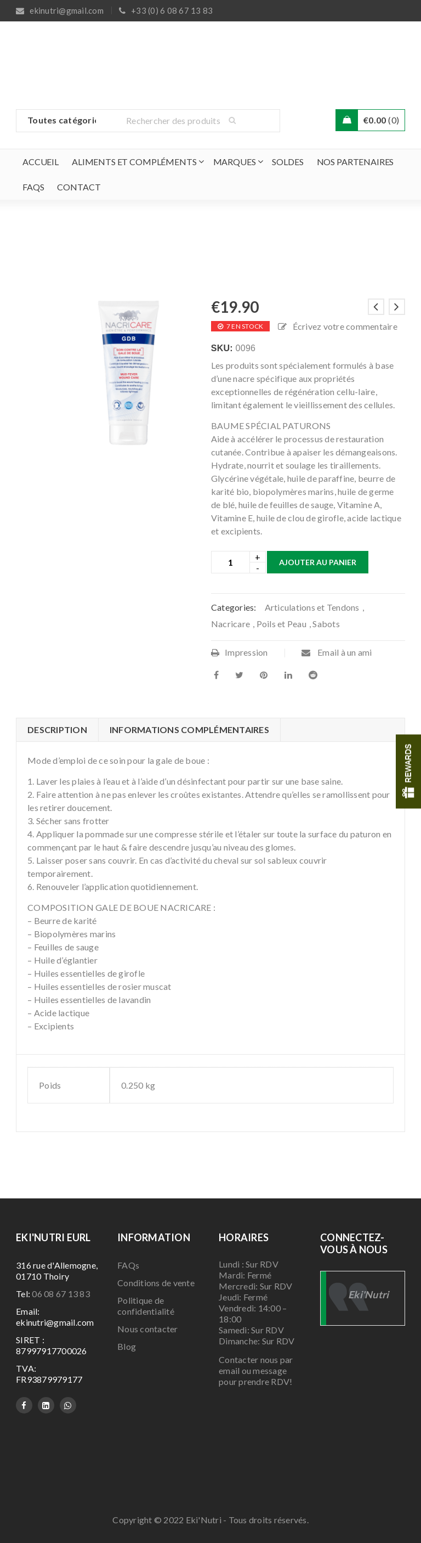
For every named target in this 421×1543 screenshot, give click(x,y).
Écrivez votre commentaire (345, 326)
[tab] (57, 730)
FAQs (128, 1265)
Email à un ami (336, 652)
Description (57, 729)
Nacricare (230, 623)
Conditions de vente (156, 1282)
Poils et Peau (281, 623)
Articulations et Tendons (312, 607)
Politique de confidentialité (145, 1305)
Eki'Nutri (368, 1294)
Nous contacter (147, 1329)
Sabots (326, 623)
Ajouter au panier (317, 562)
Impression (239, 652)
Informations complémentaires (189, 729)
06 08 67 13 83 (61, 1293)
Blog (126, 1346)
